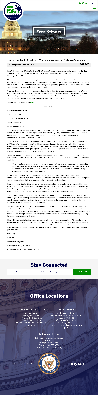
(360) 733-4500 (52, 345)
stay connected (49, 265)
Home (16, 364)
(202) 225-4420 (34, 320)
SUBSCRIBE (81, 272)
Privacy (34, 364)
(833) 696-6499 (68, 323)
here (32, 102)
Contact (24, 364)
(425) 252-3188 (69, 320)
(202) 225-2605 (35, 318)
